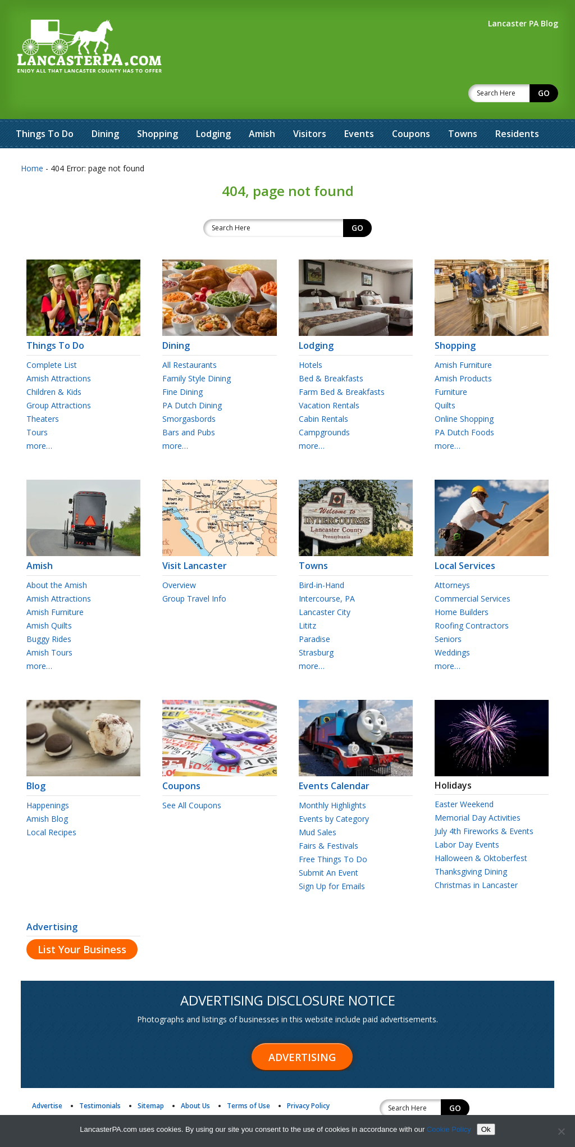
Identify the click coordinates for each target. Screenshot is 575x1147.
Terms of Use (248, 1076)
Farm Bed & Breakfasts (342, 362)
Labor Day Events (467, 815)
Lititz (307, 596)
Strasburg (316, 623)
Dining (105, 104)
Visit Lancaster (219, 531)
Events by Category (334, 789)
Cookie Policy (449, 1129)
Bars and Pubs (188, 403)
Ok (486, 1129)
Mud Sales (317, 803)
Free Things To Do (333, 830)
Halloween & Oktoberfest (481, 828)
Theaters (42, 389)
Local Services (492, 531)
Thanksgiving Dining (471, 842)
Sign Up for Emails (332, 857)
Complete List (51, 335)
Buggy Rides (48, 609)
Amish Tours (49, 623)
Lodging (213, 104)
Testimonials (100, 1076)
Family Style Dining (196, 349)
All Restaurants (189, 335)
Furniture (451, 362)
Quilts (445, 376)
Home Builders (462, 582)
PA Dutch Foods (464, 403)
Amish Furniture (463, 335)
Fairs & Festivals (328, 816)
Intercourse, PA (327, 569)
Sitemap (151, 1076)
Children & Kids (53, 362)
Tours (37, 403)
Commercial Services (472, 569)
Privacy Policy (308, 1076)
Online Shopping (464, 389)
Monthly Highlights (332, 776)
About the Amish (56, 555)
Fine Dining (182, 362)
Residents (517, 104)
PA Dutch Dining (192, 376)
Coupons (411, 104)
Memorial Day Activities (478, 788)
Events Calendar (356, 751)
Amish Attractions (58, 349)
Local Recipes (51, 803)
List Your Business (82, 920)
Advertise (47, 1076)
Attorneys (452, 555)
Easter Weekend (464, 775)
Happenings (47, 776)
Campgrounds (324, 403)
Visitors (309, 104)
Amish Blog (47, 789)
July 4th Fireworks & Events (484, 801)
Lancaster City (324, 582)
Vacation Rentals (329, 376)
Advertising (51, 897)
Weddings (452, 623)
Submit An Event (328, 843)
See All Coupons (191, 776)
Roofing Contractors (472, 596)
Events (359, 104)
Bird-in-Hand (321, 555)
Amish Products (463, 349)
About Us (195, 1076)
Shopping (157, 104)
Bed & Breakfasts (331, 349)
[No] (561, 1131)
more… (39, 416)
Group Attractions (58, 376)
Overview (179, 555)
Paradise (314, 609)
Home (32, 139)
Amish (262, 104)
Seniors (448, 609)
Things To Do (45, 104)
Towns (462, 104)
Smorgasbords (189, 389)
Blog (83, 751)
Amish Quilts (49, 596)
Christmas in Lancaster (476, 855)
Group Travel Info (194, 569)
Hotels (310, 335)
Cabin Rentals (323, 389)
